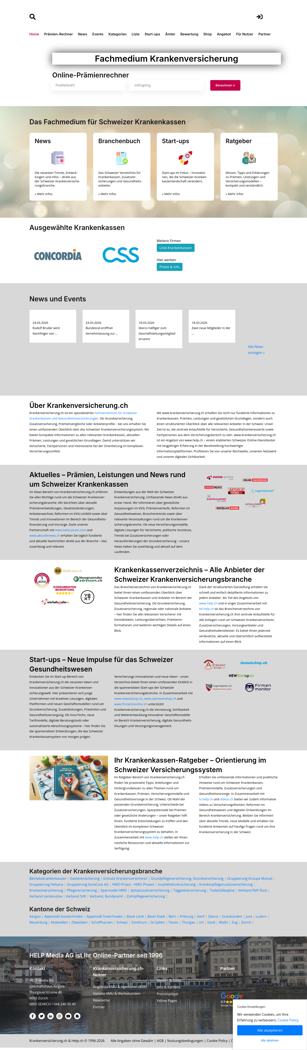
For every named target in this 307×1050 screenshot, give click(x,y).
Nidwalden (59, 924)
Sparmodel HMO (114, 892)
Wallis (223, 924)
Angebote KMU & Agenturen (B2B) (120, 989)
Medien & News (169, 982)
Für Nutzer (244, 34)
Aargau (35, 918)
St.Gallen (158, 924)
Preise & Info (170, 267)
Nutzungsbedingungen (186, 1043)
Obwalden (79, 924)
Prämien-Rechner (58, 34)
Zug (235, 924)
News (82, 34)
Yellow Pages (167, 1003)
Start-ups (152, 34)
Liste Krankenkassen (176, 247)
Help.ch (78, 1043)
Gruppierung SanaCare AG (87, 886)
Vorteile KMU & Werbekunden (116, 995)
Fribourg (186, 918)
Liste (135, 34)
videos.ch (226, 801)
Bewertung (189, 34)
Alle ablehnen (270, 1040)
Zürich (246, 924)
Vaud (211, 924)
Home (34, 34)
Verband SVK (76, 898)
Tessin (173, 924)
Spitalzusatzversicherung (150, 892)
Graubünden (232, 918)
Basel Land (135, 918)
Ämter (170, 34)
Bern (172, 918)
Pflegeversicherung (82, 892)
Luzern (261, 918)
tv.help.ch (206, 801)
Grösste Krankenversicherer (125, 880)
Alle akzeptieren (270, 1030)
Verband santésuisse (45, 898)
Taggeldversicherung (189, 892)
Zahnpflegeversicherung (146, 898)
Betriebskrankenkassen (47, 880)
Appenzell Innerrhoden (105, 918)
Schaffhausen (102, 924)
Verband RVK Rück (252, 892)
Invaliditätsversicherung (176, 886)
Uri (201, 924)
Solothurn (139, 924)
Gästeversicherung (85, 880)
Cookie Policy (218, 1043)
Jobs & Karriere (169, 989)
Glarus (213, 918)
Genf (201, 918)
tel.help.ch (206, 610)
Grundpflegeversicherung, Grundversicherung (187, 880)
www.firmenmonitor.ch (130, 705)
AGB (161, 1043)
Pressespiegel (167, 996)
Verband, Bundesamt (106, 898)
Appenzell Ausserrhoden (63, 918)
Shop (207, 34)
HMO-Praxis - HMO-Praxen (133, 886)
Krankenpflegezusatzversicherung (226, 886)
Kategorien (117, 34)
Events (97, 34)
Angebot (224, 34)
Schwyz (122, 924)
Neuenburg (38, 924)
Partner (264, 34)
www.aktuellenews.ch (44, 536)
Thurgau (188, 924)
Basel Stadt (156, 918)
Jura (249, 918)
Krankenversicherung (46, 892)
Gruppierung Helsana (46, 886)
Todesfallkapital (222, 892)
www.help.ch (208, 604)
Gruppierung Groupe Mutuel (249, 880)
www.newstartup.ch (128, 700)
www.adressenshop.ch (160, 700)
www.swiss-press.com (70, 531)
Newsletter (101, 1002)
